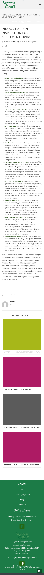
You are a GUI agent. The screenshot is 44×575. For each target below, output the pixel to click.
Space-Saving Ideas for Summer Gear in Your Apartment (22, 427)
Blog (8, 21)
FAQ (22, 500)
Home (3, 21)
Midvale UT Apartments (16, 167)
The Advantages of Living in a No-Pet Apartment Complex (22, 390)
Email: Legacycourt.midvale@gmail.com (22, 558)
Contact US (22, 505)
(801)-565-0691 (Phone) (22, 551)
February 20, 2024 (19, 41)
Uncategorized (32, 41)
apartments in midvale (9, 295)
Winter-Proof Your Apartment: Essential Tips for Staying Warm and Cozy (22, 352)
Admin (5, 41)
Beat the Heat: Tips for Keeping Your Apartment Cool (22, 465)
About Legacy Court (22, 495)
